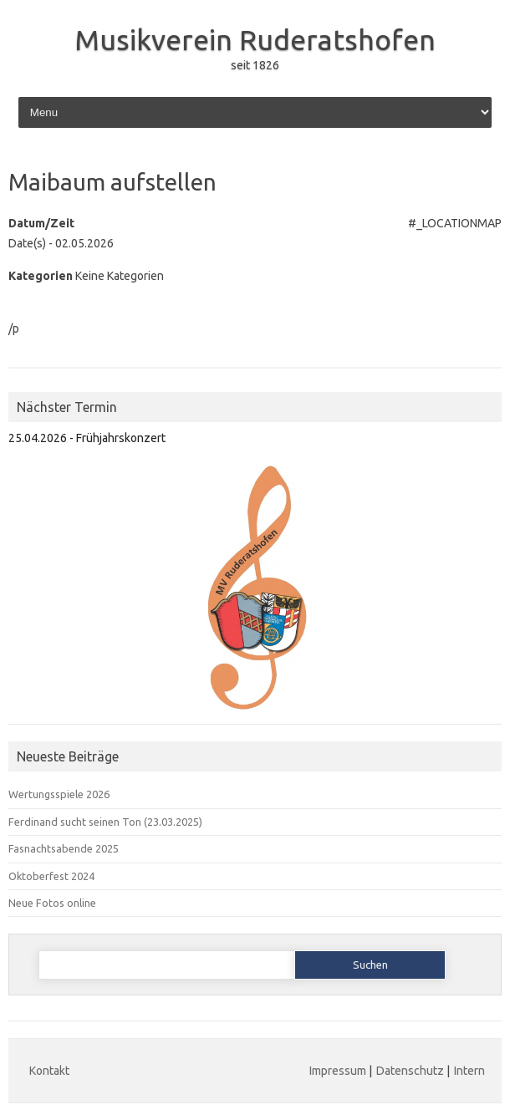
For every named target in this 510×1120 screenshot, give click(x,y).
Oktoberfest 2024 (51, 876)
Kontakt (49, 1070)
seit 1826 (255, 65)
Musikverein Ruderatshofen (255, 39)
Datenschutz (410, 1070)
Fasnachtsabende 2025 (63, 848)
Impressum (337, 1070)
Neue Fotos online (52, 903)
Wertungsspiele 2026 (59, 794)
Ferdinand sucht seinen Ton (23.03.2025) (105, 821)
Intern (469, 1070)
